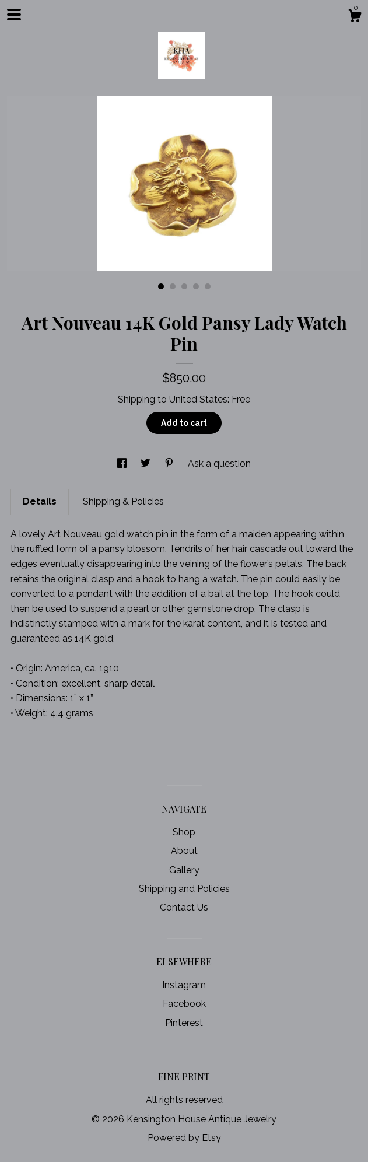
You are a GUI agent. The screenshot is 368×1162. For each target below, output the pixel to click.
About (184, 850)
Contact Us (184, 907)
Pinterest (184, 1022)
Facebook (184, 1003)
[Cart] (354, 17)
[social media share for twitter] (147, 463)
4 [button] (196, 286)
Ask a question (219, 463)
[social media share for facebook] (123, 463)
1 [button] (161, 286)
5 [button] (208, 286)
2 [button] (173, 286)
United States (198, 399)
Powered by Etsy (184, 1137)
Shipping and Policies (184, 888)
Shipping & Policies (123, 501)
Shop (184, 832)
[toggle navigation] (14, 14)
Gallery (184, 870)
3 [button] (184, 286)
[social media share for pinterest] (170, 463)
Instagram (184, 985)
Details (40, 501)
